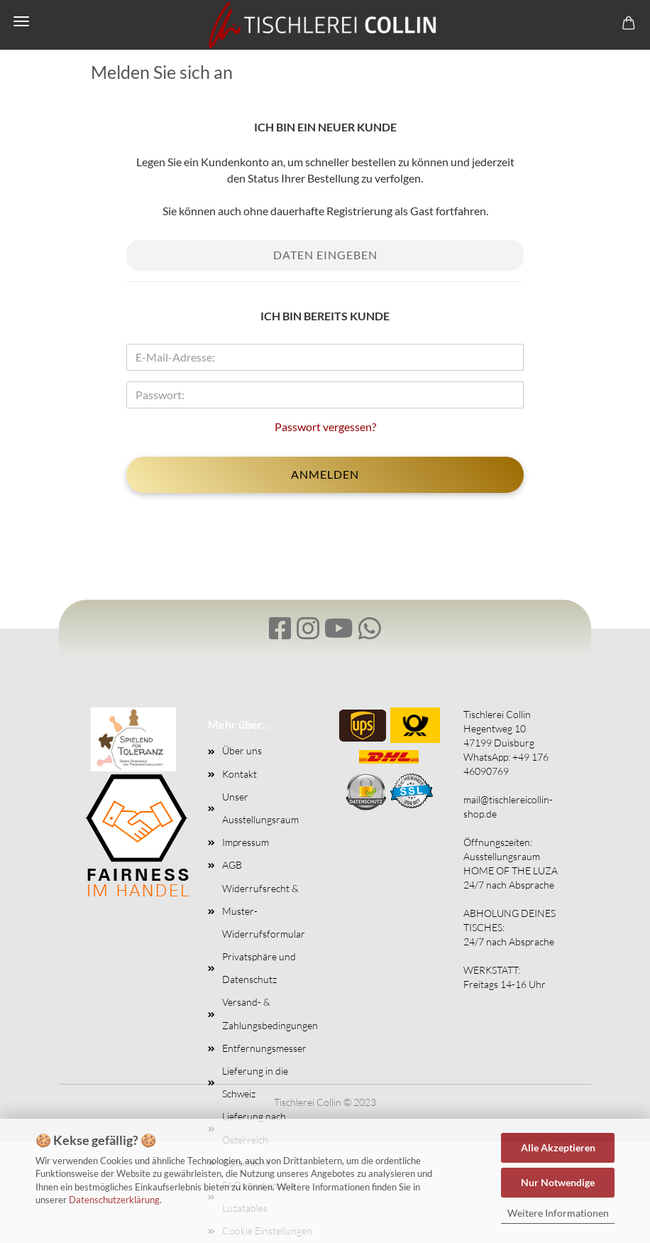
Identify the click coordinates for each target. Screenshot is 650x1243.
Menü (21, 21)
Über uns (242, 750)
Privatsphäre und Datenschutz (259, 967)
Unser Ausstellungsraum (260, 808)
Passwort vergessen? (325, 426)
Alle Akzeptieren (558, 1147)
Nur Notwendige (558, 1182)
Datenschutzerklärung (114, 1199)
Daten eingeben (325, 254)
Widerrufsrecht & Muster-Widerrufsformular (263, 911)
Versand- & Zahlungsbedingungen (268, 1013)
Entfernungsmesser (264, 1048)
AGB (232, 865)
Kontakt (239, 774)
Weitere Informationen (558, 1213)
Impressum (245, 842)
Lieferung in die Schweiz (255, 1082)
